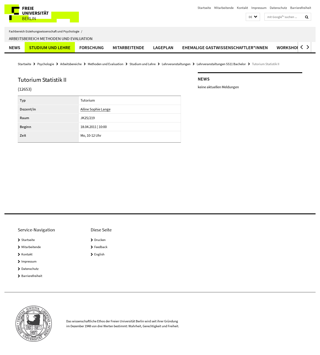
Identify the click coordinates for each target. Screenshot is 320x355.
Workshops (289, 47)
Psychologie (45, 64)
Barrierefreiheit (300, 8)
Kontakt (242, 8)
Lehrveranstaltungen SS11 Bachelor (221, 64)
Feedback (100, 247)
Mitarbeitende (224, 8)
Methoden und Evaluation (105, 64)
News (14, 47)
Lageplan (163, 47)
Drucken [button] (100, 240)
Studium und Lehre (49, 47)
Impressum (258, 8)
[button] (253, 17)
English (99, 254)
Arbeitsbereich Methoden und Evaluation (50, 38)
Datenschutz (278, 8)
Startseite (204, 8)
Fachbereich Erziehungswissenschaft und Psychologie (45, 31)
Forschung (91, 47)
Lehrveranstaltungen (176, 64)
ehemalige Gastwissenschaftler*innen (225, 47)
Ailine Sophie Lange (95, 109)
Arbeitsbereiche (71, 64)
